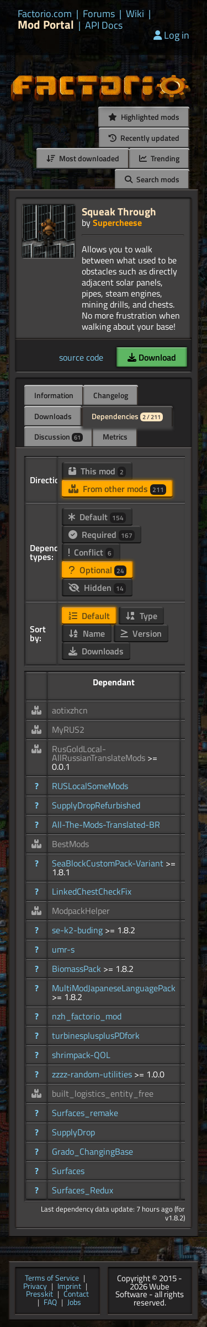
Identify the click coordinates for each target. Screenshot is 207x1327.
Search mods (152, 179)
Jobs (74, 1303)
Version (141, 633)
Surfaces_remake (85, 1112)
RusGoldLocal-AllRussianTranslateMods (99, 753)
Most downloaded (82, 158)
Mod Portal (46, 24)
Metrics (115, 436)
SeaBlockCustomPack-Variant (109, 863)
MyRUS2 (68, 729)
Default (97, 517)
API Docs (104, 25)
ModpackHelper (81, 910)
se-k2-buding (78, 930)
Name (86, 633)
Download (152, 357)
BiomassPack (77, 968)
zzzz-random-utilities (93, 1074)
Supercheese (117, 222)
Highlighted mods (143, 117)
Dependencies (127, 416)
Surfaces (68, 1170)
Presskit (39, 1295)
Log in (171, 35)
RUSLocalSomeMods (90, 785)
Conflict (91, 552)
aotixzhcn (70, 710)
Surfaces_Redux (82, 1190)
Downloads (53, 416)
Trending (159, 158)
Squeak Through (119, 211)
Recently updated (144, 138)
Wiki (135, 14)
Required (101, 534)
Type (141, 615)
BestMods (70, 843)
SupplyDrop (73, 1132)
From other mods (117, 488)
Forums (99, 14)
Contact (76, 1295)
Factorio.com (45, 14)
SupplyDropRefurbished (96, 805)
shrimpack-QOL (81, 1054)
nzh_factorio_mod (86, 1016)
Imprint (69, 1287)
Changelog (110, 395)
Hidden (97, 587)
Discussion (58, 436)
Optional (97, 570)
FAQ (50, 1303)
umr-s (63, 949)
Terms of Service (52, 1279)
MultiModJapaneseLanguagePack (114, 988)
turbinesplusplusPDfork (96, 1035)
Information (53, 395)
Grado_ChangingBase (92, 1151)
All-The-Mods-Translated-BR (106, 824)
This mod (97, 471)
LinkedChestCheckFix (91, 891)
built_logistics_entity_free (102, 1093)
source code (81, 357)
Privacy (35, 1287)
